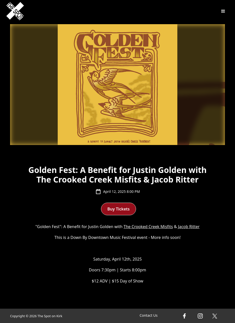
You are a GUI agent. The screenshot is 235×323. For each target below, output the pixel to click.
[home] (15, 11)
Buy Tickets (118, 209)
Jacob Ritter (188, 226)
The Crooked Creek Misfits (148, 226)
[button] (223, 11)
